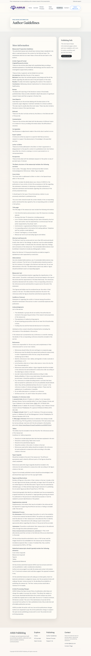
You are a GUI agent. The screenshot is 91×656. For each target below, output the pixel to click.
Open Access (51, 7)
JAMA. (35, 403)
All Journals (37, 638)
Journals (35, 8)
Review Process (42, 7)
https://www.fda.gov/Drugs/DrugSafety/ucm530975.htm (35, 425)
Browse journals (66, 56)
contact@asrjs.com (70, 643)
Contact (66, 8)
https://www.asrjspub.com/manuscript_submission (26, 530)
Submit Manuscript (75, 7)
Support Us (49, 641)
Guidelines (60, 8)
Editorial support (77, 1)
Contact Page (69, 646)
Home (30, 8)
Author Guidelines (51, 636)
